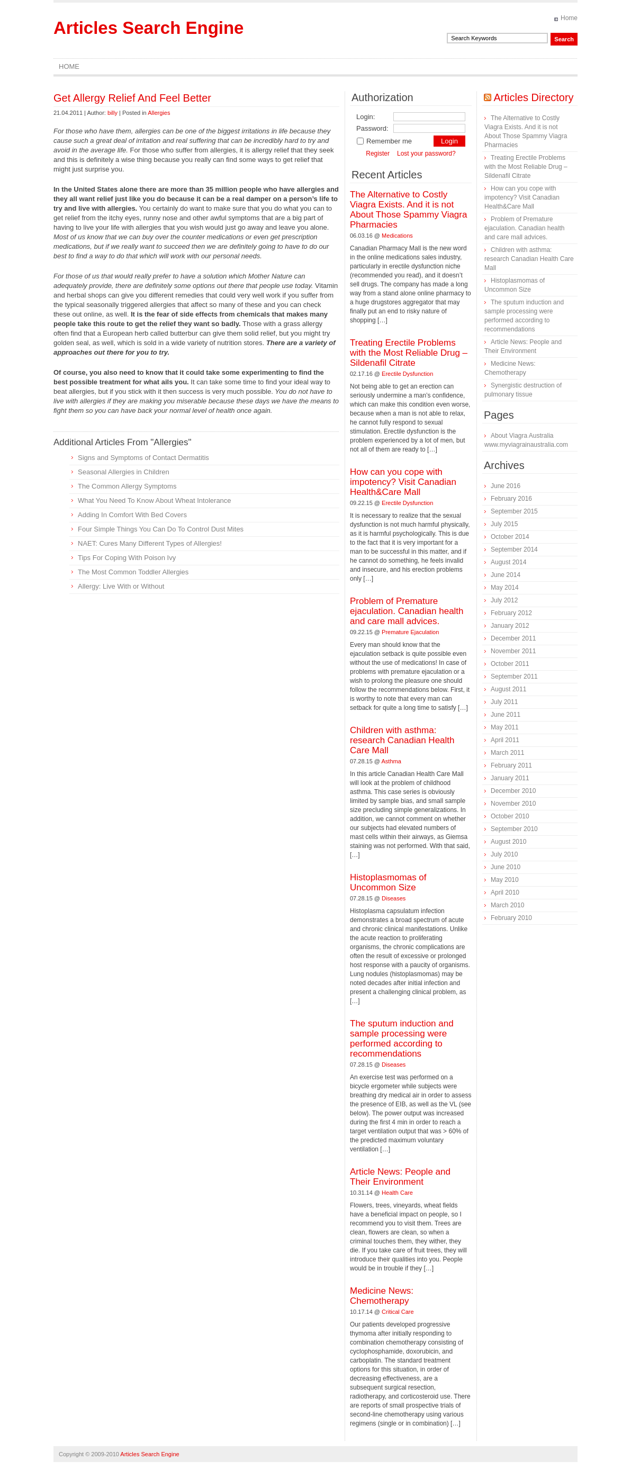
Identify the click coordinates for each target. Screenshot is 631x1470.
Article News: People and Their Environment (400, 1177)
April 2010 (505, 892)
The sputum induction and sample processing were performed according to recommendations (402, 1038)
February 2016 (511, 498)
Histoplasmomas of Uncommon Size (388, 882)
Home (569, 18)
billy (112, 113)
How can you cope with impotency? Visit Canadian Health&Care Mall (403, 482)
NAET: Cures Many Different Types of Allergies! (150, 543)
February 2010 (511, 918)
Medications (397, 235)
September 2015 (514, 511)
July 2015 (504, 524)
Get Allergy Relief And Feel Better (132, 98)
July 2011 (504, 702)
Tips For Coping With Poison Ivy (127, 558)
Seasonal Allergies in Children (123, 472)
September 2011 (514, 676)
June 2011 (505, 714)
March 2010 (507, 905)
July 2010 (504, 854)
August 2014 (508, 562)
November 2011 (513, 651)
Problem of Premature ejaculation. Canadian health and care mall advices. (407, 611)
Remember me (384, 141)
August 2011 (508, 689)
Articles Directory (533, 97)
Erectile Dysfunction (407, 374)
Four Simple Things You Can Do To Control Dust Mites (161, 529)
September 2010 (514, 829)
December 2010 (513, 791)
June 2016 (505, 486)
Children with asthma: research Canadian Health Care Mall (402, 740)
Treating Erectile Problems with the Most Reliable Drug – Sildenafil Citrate (408, 353)
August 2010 (508, 841)
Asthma (391, 761)
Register (378, 153)
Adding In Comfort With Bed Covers (132, 515)
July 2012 (504, 600)
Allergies (159, 113)
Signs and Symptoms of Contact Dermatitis (143, 458)
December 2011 (513, 638)
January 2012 (510, 625)
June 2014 (505, 575)
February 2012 (511, 613)
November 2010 (513, 803)
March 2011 (507, 752)
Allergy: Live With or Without (121, 586)
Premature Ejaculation (410, 632)
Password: (372, 128)
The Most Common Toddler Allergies (133, 572)
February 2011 (511, 765)
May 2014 (505, 587)
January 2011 (510, 778)
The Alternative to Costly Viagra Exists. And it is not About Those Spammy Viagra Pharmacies (408, 210)
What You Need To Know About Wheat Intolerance (154, 500)
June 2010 (505, 867)
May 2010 (505, 879)
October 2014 (510, 536)
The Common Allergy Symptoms (127, 486)
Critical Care (398, 1312)
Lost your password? (426, 153)
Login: (365, 117)
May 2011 (505, 727)
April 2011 (505, 740)
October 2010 (510, 816)
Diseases (393, 898)
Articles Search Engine (148, 28)
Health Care (397, 1192)
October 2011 (510, 664)
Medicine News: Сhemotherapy (381, 1296)
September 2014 (514, 549)
